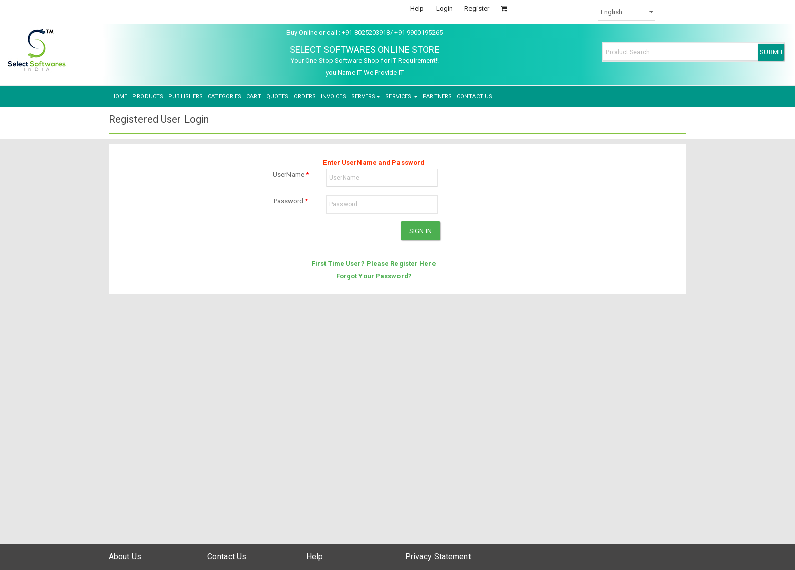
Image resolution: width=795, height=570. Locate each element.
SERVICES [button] (401, 96)
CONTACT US (474, 96)
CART (253, 96)
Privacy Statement (438, 556)
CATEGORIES (224, 96)
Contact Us (226, 556)
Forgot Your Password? (374, 276)
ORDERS (305, 96)
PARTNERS (437, 96)
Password (291, 201)
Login (444, 8)
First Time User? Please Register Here (374, 264)
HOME (119, 96)
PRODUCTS (147, 96)
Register (476, 8)
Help (417, 8)
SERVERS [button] (366, 96)
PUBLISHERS (185, 96)
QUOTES (277, 96)
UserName (291, 174)
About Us (125, 556)
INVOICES (333, 96)
